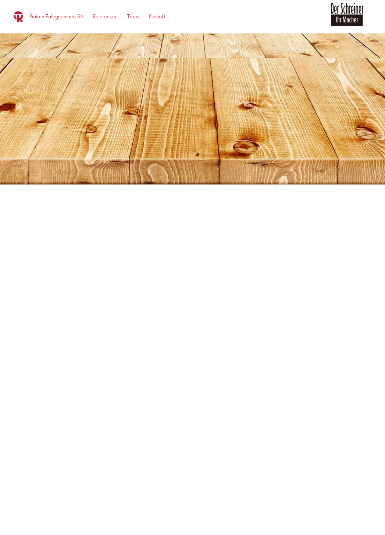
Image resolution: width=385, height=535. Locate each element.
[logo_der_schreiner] (347, 18)
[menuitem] (56, 16)
